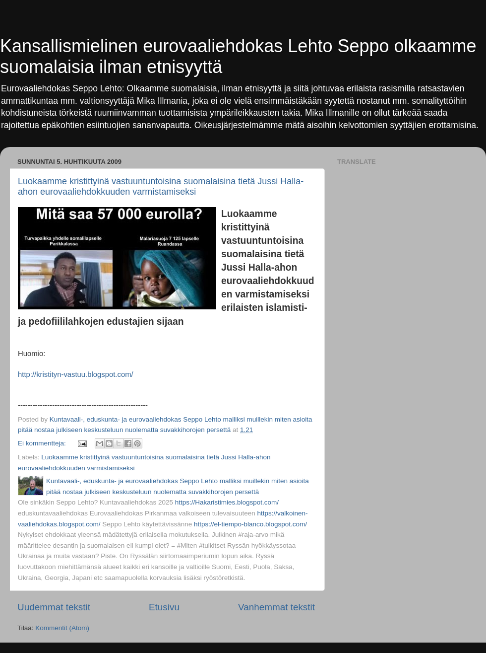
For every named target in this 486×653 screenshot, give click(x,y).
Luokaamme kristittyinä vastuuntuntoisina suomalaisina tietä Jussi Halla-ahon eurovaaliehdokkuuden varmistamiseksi (161, 186)
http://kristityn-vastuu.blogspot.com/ (75, 374)
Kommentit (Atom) (62, 628)
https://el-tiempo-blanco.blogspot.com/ (250, 524)
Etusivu (164, 607)
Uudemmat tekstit (53, 607)
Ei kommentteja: (43, 443)
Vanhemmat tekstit (276, 607)
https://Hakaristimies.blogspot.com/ (227, 502)
